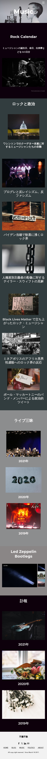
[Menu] (43, 2)
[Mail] (28, 743)
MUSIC (21, 748)
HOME (5, 748)
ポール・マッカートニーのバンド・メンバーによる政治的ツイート (23, 398)
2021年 (23, 461)
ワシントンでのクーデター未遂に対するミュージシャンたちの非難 (23, 145)
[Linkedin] (25, 743)
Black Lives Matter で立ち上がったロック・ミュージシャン (24, 323)
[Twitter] (22, 743)
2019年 (23, 533)
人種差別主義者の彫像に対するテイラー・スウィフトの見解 (23, 279)
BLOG (14, 748)
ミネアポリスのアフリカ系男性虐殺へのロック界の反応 (23, 360)
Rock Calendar (23, 36)
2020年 (23, 497)
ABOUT (41, 748)
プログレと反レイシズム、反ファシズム (24, 193)
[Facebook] (19, 743)
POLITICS (31, 748)
